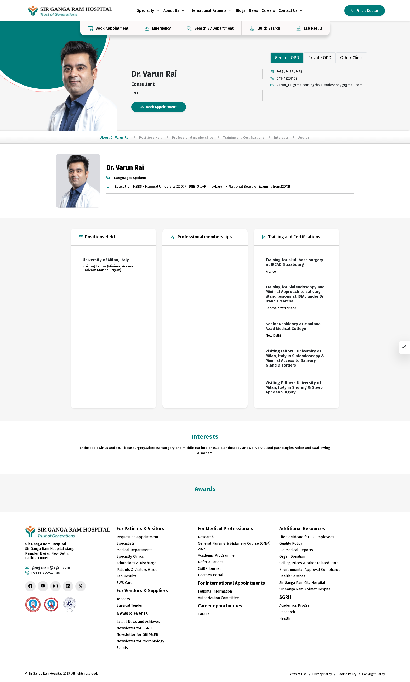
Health (284, 618)
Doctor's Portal (210, 575)
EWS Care (125, 582)
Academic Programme (216, 555)
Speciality (148, 10)
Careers (268, 10)
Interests (281, 137)
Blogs (240, 10)
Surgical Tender (130, 605)
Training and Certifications (243, 137)
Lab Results (126, 576)
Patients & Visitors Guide (137, 569)
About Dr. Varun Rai (114, 137)
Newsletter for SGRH (134, 628)
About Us (174, 10)
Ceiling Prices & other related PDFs (308, 563)
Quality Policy (290, 543)
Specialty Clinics (130, 556)
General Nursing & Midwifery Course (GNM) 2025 (234, 546)
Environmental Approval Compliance (310, 569)
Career (203, 614)
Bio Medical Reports (296, 550)
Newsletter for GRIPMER (137, 635)
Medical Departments (134, 550)
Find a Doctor (364, 11)
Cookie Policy (347, 674)
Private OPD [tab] (319, 57)
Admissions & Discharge (136, 563)
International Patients (210, 10)
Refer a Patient (210, 562)
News (253, 10)
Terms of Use (297, 674)
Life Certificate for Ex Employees (306, 537)
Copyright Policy (373, 674)
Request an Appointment (137, 537)
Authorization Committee (218, 598)
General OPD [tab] (287, 57)
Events (122, 648)
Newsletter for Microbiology (140, 641)
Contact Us (290, 10)
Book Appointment (158, 107)
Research (206, 537)
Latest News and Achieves (138, 621)
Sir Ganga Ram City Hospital (302, 582)
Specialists (126, 543)
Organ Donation (292, 556)
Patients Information (215, 591)
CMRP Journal (209, 568)
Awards (304, 137)
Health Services (292, 576)
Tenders (123, 599)
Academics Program (295, 605)
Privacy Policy (322, 674)
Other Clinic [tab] (351, 57)
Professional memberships (192, 137)
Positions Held (150, 137)
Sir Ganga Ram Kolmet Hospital (305, 589)
